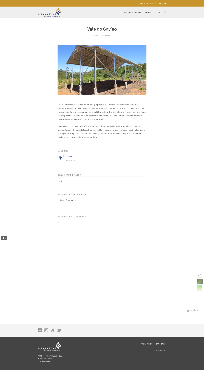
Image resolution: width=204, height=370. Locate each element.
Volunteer (162, 3)
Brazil (69, 156)
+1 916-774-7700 (45, 361)
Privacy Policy (146, 343)
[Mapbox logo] (192, 310)
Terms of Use (160, 343)
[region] (102, 274)
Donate (153, 3)
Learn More (143, 3)
